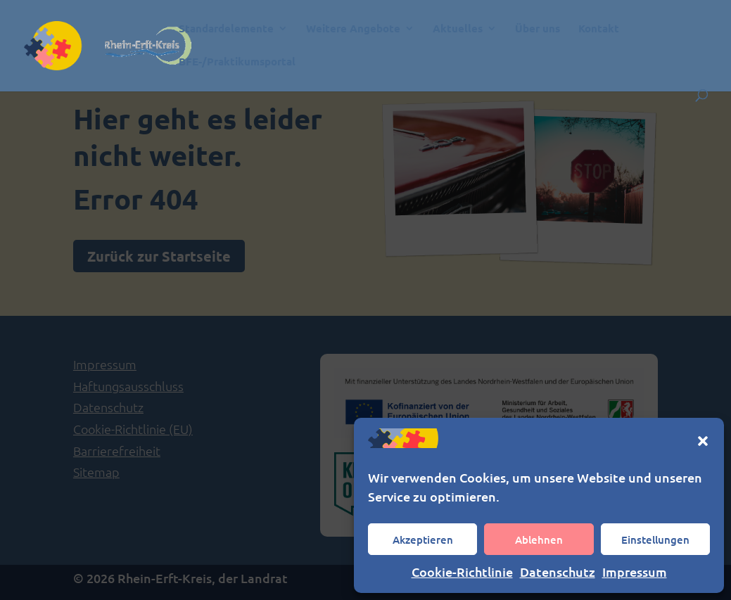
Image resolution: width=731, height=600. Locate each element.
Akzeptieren (423, 539)
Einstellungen (655, 539)
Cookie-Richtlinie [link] (462, 571)
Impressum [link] (634, 571)
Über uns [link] (537, 29)
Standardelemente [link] (226, 29)
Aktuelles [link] (458, 29)
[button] (703, 441)
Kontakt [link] (598, 29)
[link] (135, 44)
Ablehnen (539, 539)
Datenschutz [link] (557, 571)
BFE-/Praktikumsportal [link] (237, 62)
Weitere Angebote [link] (353, 29)
